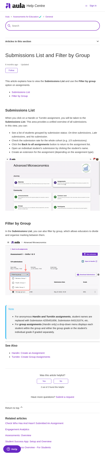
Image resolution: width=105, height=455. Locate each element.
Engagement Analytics (17, 429)
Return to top (14, 407)
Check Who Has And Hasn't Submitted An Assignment (34, 423)
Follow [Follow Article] (11, 70)
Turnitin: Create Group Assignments (31, 356)
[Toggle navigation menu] (86, 5)
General (49, 16)
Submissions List (21, 92)
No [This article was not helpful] (61, 381)
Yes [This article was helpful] (44, 381)
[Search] (52, 26)
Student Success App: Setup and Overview (28, 441)
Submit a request (65, 397)
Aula (7, 16)
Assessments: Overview (18, 435)
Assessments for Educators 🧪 (27, 16)
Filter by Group (20, 96)
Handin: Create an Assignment (28, 353)
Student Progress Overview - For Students (28, 447)
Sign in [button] (93, 5)
